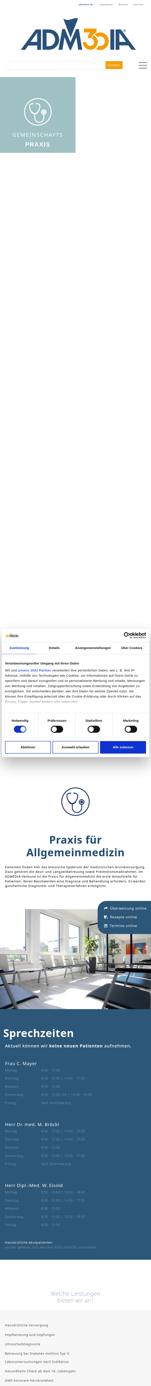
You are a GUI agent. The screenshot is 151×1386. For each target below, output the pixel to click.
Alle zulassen (123, 747)
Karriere (138, 4)
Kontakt (123, 4)
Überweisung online (125, 872)
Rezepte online (120, 880)
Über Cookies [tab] (131, 648)
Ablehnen (28, 747)
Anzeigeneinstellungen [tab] (93, 648)
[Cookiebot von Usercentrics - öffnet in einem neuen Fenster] (127, 635)
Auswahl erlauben (75, 747)
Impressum (106, 4)
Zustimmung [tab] (19, 648)
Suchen (114, 65)
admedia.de (86, 4)
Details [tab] (54, 648)
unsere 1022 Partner (34, 670)
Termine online (120, 889)
